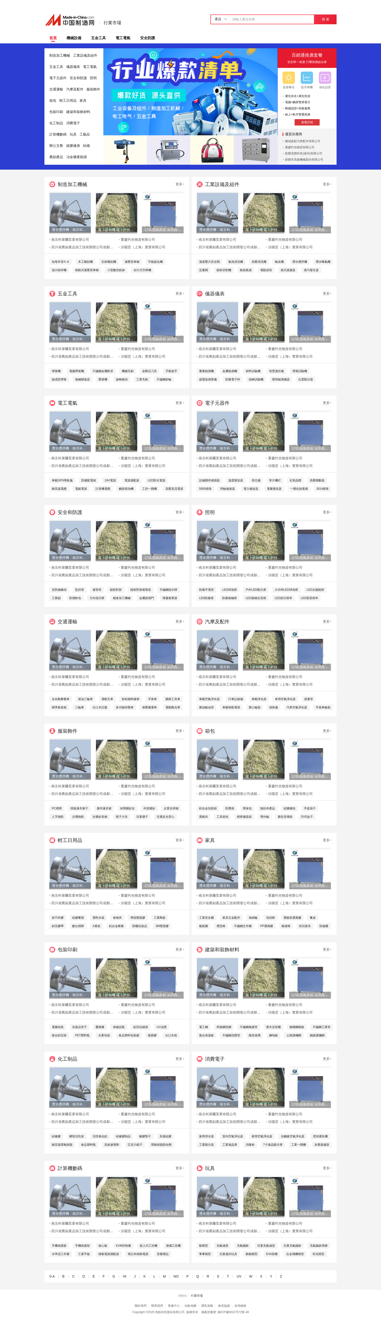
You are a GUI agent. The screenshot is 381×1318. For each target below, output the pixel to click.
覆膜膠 (99, 1027)
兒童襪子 (142, 816)
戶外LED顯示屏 (255, 589)
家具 (83, 100)
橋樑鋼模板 (296, 1027)
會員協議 (224, 1305)
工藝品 (85, 134)
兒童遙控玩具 (228, 1254)
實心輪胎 (254, 707)
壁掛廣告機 (320, 1136)
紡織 (86, 146)
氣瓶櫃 (203, 926)
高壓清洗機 (259, 262)
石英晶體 (295, 480)
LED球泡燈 (229, 589)
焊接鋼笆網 (224, 1027)
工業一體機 (298, 1144)
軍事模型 (205, 1254)
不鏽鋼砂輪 (164, 379)
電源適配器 (131, 480)
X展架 (96, 926)
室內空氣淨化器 (232, 1136)
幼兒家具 (305, 926)
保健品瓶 (119, 1027)
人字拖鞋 (58, 816)
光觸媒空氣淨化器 (292, 1136)
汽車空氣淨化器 (296, 707)
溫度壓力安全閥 (209, 262)
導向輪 (264, 816)
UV (239, 1276)
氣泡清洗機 (235, 262)
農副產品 (56, 157)
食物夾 (117, 917)
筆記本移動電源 (138, 1254)
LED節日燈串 (283, 598)
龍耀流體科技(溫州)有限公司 (303, 153)
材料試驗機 (253, 371)
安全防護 (147, 38)
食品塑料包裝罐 (129, 1035)
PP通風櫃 (266, 926)
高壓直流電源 (174, 488)
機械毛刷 (128, 371)
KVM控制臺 (123, 1245)
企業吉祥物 (171, 808)
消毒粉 (250, 1144)
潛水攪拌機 (299, 262)
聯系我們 (157, 1305)
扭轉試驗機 (256, 379)
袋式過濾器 (288, 270)
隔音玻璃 (254, 1035)
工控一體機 (149, 488)
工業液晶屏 (229, 1144)
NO (176, 1276)
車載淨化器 (259, 699)
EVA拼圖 (272, 1254)
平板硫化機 (155, 262)
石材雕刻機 (108, 262)
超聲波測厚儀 (208, 379)
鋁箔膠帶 (58, 926)
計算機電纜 (102, 488)
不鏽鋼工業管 (321, 1027)
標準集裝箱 (59, 707)
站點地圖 (190, 1305)
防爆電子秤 (232, 379)
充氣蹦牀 (243, 1245)
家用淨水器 (206, 1136)
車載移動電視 (231, 707)
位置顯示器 (305, 379)
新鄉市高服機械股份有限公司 (304, 159)
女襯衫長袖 (100, 816)
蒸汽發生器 (311, 270)
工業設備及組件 (85, 55)
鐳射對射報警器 (140, 589)
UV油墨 (162, 1027)
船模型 (203, 1245)
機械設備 (74, 38)
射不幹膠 (58, 917)
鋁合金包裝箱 (208, 808)
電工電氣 (123, 38)
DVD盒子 (307, 816)
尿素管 (308, 699)
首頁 (53, 38)
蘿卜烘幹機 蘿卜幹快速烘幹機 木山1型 (116, 230)
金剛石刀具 (149, 371)
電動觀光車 (172, 707)
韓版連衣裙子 (79, 808)
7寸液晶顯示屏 (273, 1144)
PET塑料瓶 (82, 1035)
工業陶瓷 (159, 917)
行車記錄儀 (235, 699)
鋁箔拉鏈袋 (140, 1027)
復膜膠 (152, 1035)
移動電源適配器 (108, 1254)
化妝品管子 (79, 1027)
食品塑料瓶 (88, 1144)
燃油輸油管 (206, 707)
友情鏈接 (240, 1305)
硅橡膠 (56, 1136)
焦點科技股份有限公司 (170, 1312)
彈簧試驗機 (299, 371)
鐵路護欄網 (317, 1035)
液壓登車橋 (132, 262)
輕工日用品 (68, 100)
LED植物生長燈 (255, 598)
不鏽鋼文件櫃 (243, 926)
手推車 (152, 699)
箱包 (52, 100)
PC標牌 (57, 808)
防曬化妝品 (139, 926)
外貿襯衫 (149, 808)
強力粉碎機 (59, 270)
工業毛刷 (142, 379)
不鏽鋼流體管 (231, 1035)
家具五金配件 (231, 917)
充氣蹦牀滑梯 (318, 1245)
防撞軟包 (75, 598)
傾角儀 (273, 707)
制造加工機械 (59, 55)
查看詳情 (307, 122)
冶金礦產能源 (76, 157)
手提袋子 (310, 808)
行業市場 (112, 22)
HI (124, 1276)
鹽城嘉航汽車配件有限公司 (302, 141)
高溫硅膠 (165, 1136)
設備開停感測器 (209, 480)
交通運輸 (56, 89)
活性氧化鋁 (100, 1136)
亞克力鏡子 (135, 1144)
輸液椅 (286, 926)
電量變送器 (274, 488)
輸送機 (279, 262)
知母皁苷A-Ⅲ (60, 262)
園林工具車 (172, 699)
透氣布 (203, 816)
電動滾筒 (266, 270)
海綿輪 (253, 917)
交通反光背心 (165, 816)
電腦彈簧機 (76, 371)
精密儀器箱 (244, 816)
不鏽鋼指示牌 (168, 589)
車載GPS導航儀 (62, 480)
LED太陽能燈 (315, 589)
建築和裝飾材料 (78, 112)
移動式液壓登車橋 (87, 270)
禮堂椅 (221, 926)
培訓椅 (270, 917)
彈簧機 (56, 371)
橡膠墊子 (145, 1136)
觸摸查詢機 (126, 488)
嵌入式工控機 (148, 1245)
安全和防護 (78, 78)
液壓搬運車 (149, 707)
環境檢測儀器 (281, 379)
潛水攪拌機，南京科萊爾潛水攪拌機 (70, 230)
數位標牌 (78, 926)
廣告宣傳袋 (285, 816)
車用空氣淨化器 (285, 699)
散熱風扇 (246, 270)
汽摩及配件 (74, 89)
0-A (51, 1276)
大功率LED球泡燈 (286, 589)
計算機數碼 (58, 134)
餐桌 (313, 917)
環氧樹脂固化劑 (161, 1144)
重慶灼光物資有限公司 (299, 147)
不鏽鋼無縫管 (249, 1027)
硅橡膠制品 (123, 1136)
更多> (180, 184)
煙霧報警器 (170, 598)
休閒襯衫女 (127, 808)
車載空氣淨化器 (209, 699)
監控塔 (79, 589)
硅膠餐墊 (78, 917)
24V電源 (110, 480)
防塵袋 (229, 808)
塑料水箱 (98, 917)
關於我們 (141, 1305)
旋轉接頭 (122, 379)
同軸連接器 (227, 488)
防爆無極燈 (229, 598)
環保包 (247, 808)
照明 (93, 78)
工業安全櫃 (206, 917)
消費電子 (73, 123)
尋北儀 (256, 480)
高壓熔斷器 (317, 480)
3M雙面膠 (162, 926)
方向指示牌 (97, 598)
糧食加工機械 (122, 598)
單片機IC (275, 480)
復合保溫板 (206, 1035)
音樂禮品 (163, 1254)
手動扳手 (171, 371)
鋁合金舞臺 (116, 926)
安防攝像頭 (59, 589)
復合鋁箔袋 (59, 1035)
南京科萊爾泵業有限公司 (70, 239)
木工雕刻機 (85, 262)
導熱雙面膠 (137, 917)
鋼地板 (273, 1035)
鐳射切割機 (224, 270)
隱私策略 (207, 1305)
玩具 (73, 134)
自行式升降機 (142, 270)
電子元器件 (58, 78)
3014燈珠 (322, 488)
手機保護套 (59, 1245)
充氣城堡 (222, 1245)
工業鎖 (56, 598)
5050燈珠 (205, 488)
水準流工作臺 (60, 1254)
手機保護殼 (82, 1245)
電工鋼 (203, 1027)
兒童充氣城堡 (266, 1245)
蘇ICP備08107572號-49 (233, 1312)
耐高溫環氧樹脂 (62, 1144)
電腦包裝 (58, 1027)
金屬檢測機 (229, 371)
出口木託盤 (100, 707)
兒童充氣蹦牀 (292, 1245)
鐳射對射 (116, 589)
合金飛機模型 (295, 1254)
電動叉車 (107, 699)
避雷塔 (97, 589)
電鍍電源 (81, 488)
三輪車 (79, 707)
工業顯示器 (206, 1144)
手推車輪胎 (323, 707)
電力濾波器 (251, 488)
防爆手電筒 (206, 589)
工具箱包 (222, 816)
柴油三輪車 (85, 699)
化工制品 (56, 123)
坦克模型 (318, 1254)
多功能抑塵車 (125, 707)
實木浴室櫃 (273, 1027)
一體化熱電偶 (299, 488)
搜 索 (325, 19)
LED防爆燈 (206, 598)
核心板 (102, 1245)
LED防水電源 (156, 480)
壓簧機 (102, 379)
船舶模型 (252, 1254)
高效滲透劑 (111, 1144)
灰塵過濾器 (321, 1144)
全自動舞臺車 (60, 699)
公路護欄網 (293, 1035)
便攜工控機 (173, 1245)
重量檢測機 (206, 371)
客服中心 (174, 1305)
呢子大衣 (122, 816)
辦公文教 (56, 146)
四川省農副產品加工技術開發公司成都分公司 (85, 247)
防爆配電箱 (88, 480)
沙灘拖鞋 (78, 816)
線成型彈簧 (59, 379)
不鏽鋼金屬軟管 (103, 371)
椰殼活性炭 (76, 1136)
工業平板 (84, 1254)
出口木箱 (171, 1035)
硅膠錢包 (289, 808)
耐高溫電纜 (59, 488)
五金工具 (98, 38)
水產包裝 (104, 1035)
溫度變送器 (235, 480)
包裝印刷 (56, 112)
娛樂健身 (73, 146)
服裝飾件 (93, 89)
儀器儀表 (73, 67)
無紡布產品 (267, 808)
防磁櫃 (323, 926)
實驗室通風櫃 (292, 917)
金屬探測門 (146, 598)
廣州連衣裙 (104, 808)
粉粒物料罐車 (130, 699)
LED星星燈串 (309, 598)
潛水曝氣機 (323, 262)
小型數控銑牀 (116, 270)
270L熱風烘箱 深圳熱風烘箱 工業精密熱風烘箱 (163, 230)
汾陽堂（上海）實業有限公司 (143, 247)
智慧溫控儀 (276, 371)
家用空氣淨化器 (262, 1136)
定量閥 (203, 270)
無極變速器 (82, 379)
